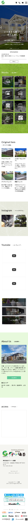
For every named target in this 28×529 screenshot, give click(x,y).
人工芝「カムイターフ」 (21, 154)
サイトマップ (14, 471)
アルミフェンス (7, 154)
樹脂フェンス (21, 177)
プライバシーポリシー (14, 473)
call (19, 2)
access (16, 2)
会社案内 (14, 378)
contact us (22, 2)
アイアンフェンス (7, 177)
